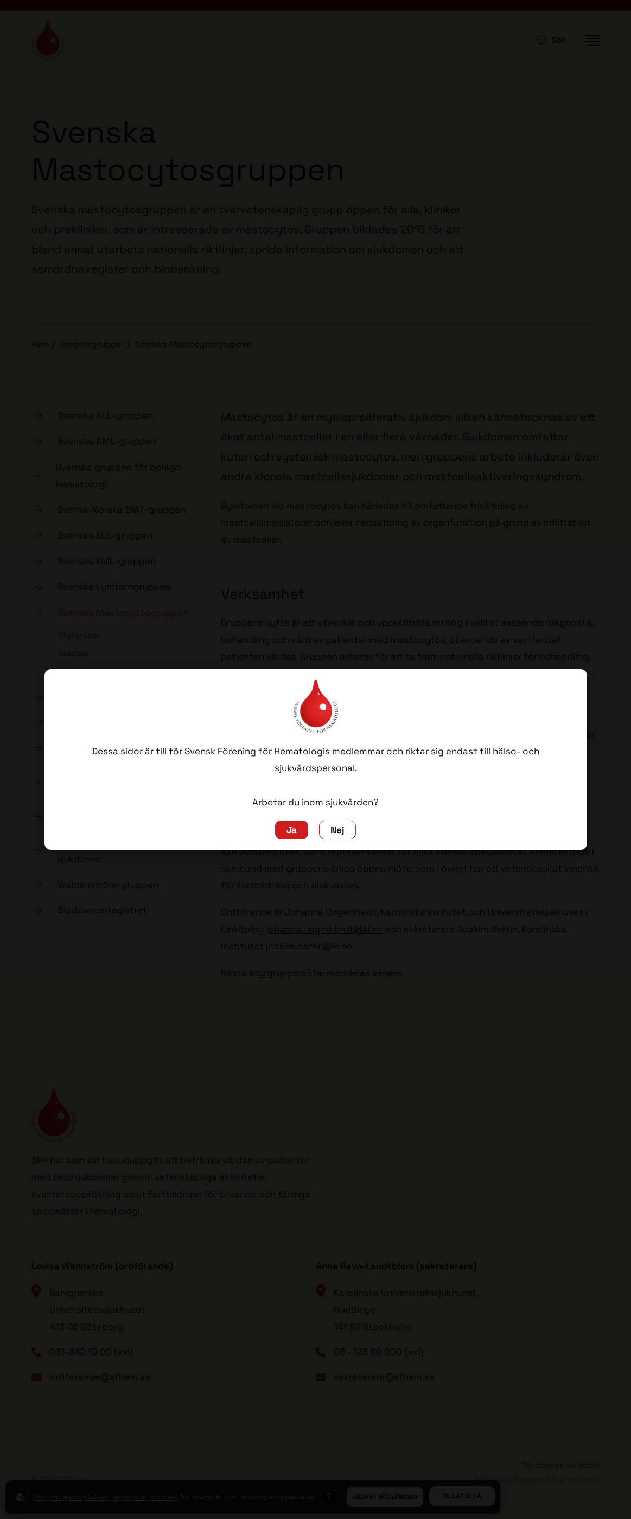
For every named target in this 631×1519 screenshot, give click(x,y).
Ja (291, 830)
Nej (337, 830)
